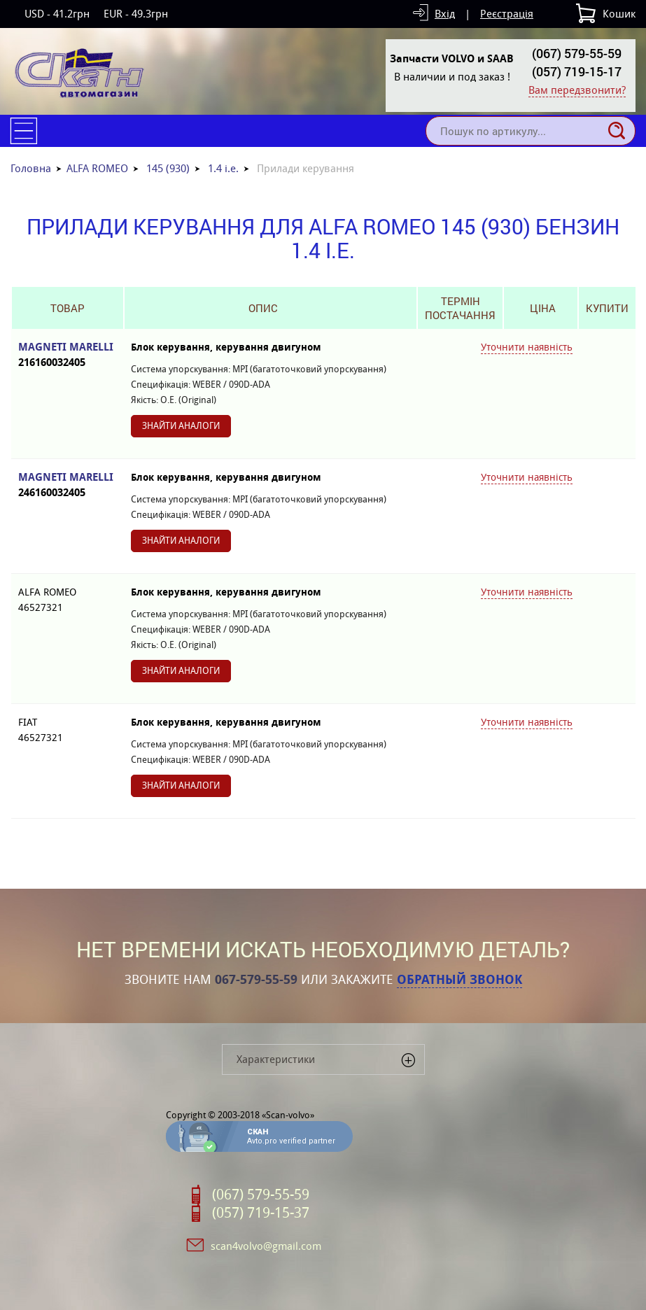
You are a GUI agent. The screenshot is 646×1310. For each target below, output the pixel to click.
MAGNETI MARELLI (67, 355)
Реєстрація (506, 13)
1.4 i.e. (223, 168)
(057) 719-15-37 (260, 1212)
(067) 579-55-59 (577, 53)
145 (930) (168, 168)
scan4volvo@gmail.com (266, 1246)
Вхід (445, 13)
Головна (30, 168)
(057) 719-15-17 (577, 71)
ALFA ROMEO (97, 168)
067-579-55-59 (256, 979)
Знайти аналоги (181, 426)
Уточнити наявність (527, 347)
